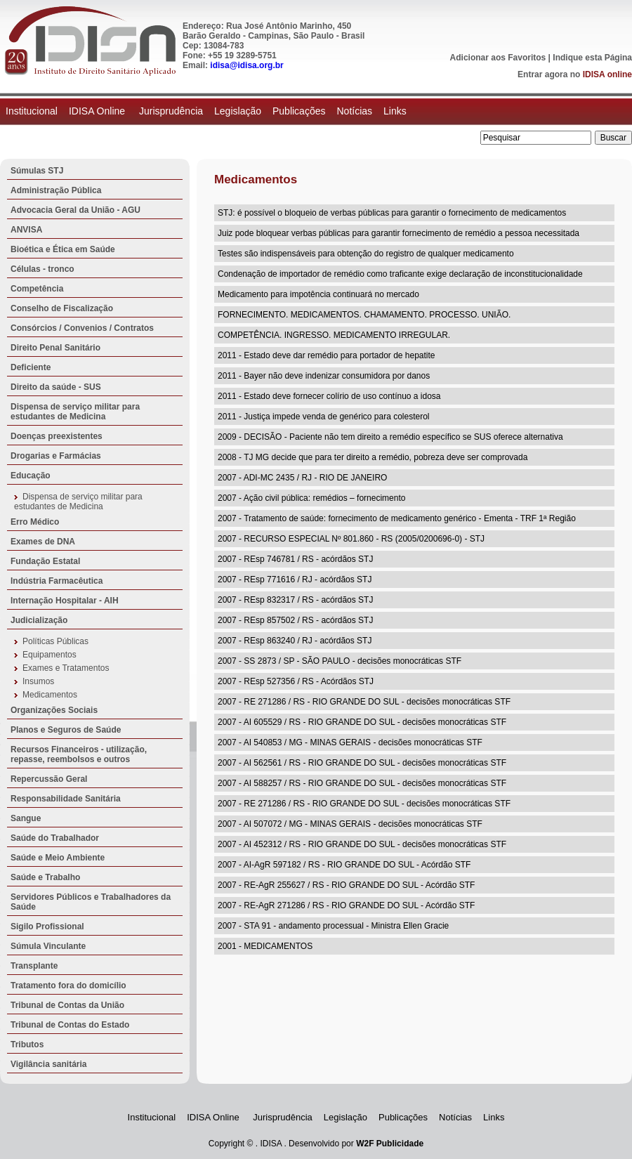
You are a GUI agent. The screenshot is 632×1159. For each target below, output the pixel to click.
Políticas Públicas (55, 641)
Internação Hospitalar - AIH (65, 600)
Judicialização (39, 620)
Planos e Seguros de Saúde (66, 730)
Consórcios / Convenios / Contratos (82, 328)
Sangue (26, 818)
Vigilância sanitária (49, 1064)
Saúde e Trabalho (45, 877)
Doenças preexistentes (57, 436)
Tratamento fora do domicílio (68, 985)
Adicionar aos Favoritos (498, 58)
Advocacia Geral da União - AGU (75, 210)
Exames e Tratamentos (65, 668)
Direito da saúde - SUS (56, 387)
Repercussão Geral (49, 779)
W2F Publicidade (389, 1143)
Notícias (354, 111)
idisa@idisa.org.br (246, 65)
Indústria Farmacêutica (57, 581)
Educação (31, 475)
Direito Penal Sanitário (55, 348)
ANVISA (26, 230)
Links (395, 111)
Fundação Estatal (45, 561)
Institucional (32, 111)
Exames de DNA (43, 541)
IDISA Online (98, 111)
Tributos (27, 1044)
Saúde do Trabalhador (55, 838)
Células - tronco (42, 269)
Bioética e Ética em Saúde (63, 249)
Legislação (237, 111)
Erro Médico (35, 522)
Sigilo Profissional (47, 926)
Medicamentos (49, 695)
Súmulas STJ (37, 171)
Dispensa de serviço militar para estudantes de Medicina (75, 411)
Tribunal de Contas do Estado (70, 1025)
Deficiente (31, 367)
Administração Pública (56, 190)
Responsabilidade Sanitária (66, 799)
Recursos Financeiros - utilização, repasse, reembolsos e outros (79, 754)
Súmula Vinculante (48, 946)
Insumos (38, 681)
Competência (37, 289)
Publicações (299, 111)
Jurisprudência (171, 111)
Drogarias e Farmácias (56, 456)
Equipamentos (49, 655)
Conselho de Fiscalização (62, 308)
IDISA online (607, 74)
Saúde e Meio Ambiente (58, 858)
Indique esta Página (592, 58)
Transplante (34, 966)
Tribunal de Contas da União (67, 1005)
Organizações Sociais (54, 710)
